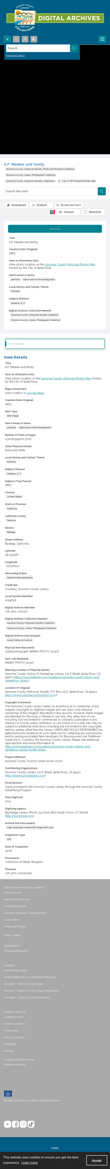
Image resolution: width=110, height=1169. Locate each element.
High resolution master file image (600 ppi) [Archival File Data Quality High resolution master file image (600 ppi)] (30, 827)
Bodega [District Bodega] (11, 532)
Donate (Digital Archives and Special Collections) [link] (30, 977)
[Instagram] (23, 1124)
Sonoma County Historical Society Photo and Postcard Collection (40, 169)
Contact (55, 1147)
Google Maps (35, 393)
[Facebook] (15, 1124)
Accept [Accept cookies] (97, 1160)
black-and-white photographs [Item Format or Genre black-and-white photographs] (39, 279)
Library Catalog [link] (12, 935)
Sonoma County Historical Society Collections (30, 181)
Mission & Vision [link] (13, 892)
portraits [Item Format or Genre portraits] (15, 279)
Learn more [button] (29, 1162)
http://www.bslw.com (19, 815)
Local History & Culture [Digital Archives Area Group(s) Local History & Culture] (19, 640)
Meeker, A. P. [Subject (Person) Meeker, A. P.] (18, 303)
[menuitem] (55, 892)
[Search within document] (102, 191)
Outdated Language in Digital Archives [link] (25, 913)
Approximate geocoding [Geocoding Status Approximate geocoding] (20, 577)
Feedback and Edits (14, 1064)
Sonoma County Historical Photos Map (70, 264)
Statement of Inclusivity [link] (17, 899)
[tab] (55, 229)
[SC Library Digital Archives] (55, 18)
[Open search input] (7, 39)
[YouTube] (7, 1124)
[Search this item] (51, 191)
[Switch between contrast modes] (34, 39)
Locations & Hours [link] (14, 1017)
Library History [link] (12, 919)
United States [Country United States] (14, 496)
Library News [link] (11, 1030)
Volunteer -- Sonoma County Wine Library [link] (27, 997)
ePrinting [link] (9, 1050)
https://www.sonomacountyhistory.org (30, 695)
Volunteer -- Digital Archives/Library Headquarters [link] (31, 990)
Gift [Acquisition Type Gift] (9, 839)
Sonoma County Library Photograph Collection (31, 175)
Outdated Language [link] (15, 906)
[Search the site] (44, 48)
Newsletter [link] (10, 1044)
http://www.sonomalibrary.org (25, 775)
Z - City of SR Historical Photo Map (77, 181)
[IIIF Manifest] (93, 212)
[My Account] (25, 39)
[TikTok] (30, 1124)
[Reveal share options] (16, 39)
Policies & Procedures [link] (15, 950)
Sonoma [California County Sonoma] (11, 520)
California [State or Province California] (12, 508)
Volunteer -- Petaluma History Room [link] (23, 983)
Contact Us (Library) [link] (14, 1023)
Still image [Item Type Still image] (12, 415)
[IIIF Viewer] (69, 212)
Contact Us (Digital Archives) (19, 1059)
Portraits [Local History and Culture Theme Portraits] (15, 291)
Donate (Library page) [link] (15, 970)
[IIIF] (52, 211)
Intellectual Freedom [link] (15, 926)
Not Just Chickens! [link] (14, 1037)
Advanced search (15, 55)
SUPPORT (9, 965)
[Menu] (102, 39)
